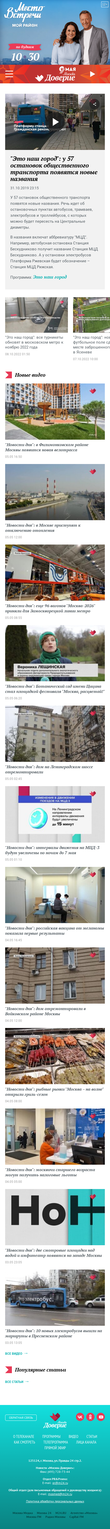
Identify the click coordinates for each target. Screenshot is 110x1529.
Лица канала (86, 1442)
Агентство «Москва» (84, 1513)
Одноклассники (90, 1417)
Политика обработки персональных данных (55, 1501)
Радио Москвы (55, 1517)
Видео (73, 1436)
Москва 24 (44, 1513)
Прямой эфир (93, 74)
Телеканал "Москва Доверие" (55, 77)
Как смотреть (24, 1442)
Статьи (92, 1436)
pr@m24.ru (60, 1483)
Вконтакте (80, 1417)
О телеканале (23, 1436)
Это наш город (50, 277)
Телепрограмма (55, 1442)
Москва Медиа (23, 1513)
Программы (51, 1436)
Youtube (101, 1417)
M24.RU (61, 1513)
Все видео (13, 1354)
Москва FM (33, 1517)
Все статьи (14, 1382)
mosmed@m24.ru (60, 1494)
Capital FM (76, 1517)
